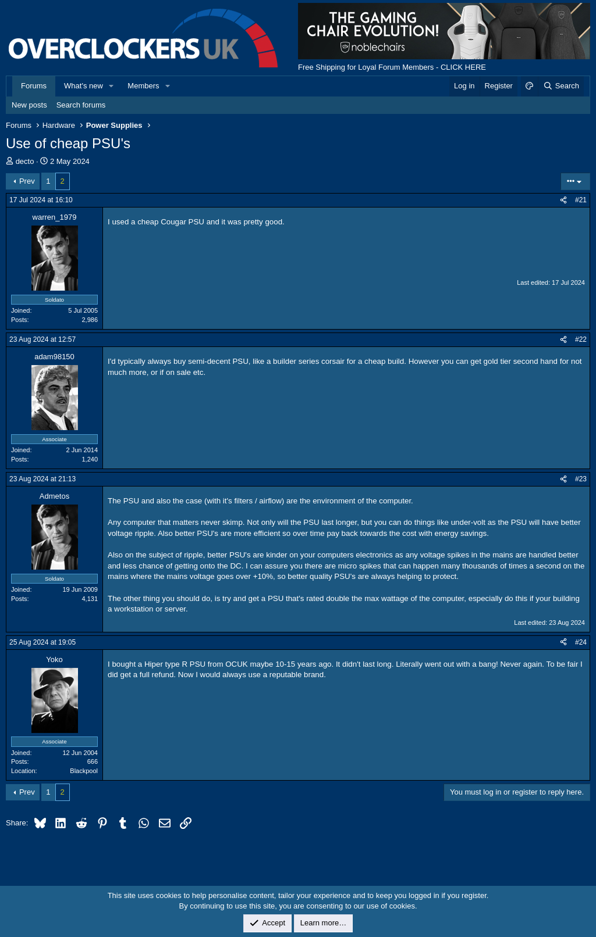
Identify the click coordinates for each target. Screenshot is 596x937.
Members (143, 85)
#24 (581, 642)
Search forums (81, 105)
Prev (27, 181)
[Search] (561, 86)
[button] (111, 86)
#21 (581, 200)
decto (25, 161)
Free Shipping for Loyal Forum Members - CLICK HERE (392, 67)
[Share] (563, 200)
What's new (83, 85)
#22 (581, 339)
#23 (581, 479)
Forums (34, 85)
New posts (29, 105)
